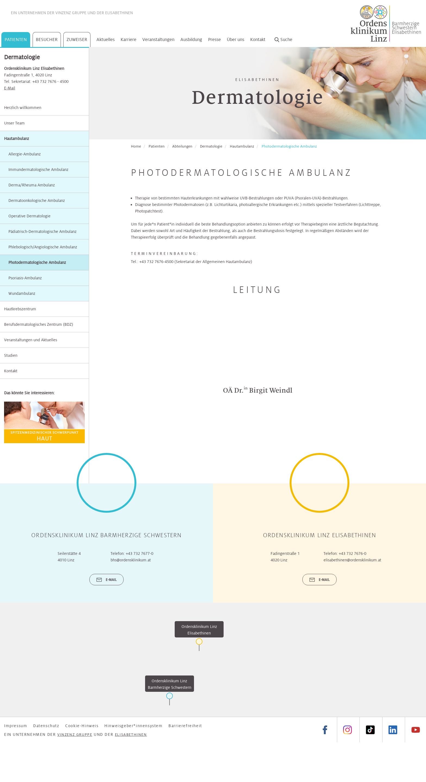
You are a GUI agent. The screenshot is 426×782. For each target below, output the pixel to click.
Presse (214, 39)
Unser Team (14, 123)
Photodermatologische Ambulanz (289, 146)
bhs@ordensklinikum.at (131, 560)
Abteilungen (182, 146)
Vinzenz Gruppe (70, 12)
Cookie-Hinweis (81, 725)
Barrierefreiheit (185, 725)
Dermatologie (211, 146)
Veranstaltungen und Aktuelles (30, 339)
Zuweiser (77, 39)
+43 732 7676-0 (352, 553)
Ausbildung (191, 39)
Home (136, 146)
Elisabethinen (119, 12)
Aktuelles (105, 39)
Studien (10, 355)
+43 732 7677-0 (139, 553)
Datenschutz (46, 725)
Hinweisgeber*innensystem (133, 725)
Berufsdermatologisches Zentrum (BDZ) (38, 324)
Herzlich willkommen (22, 107)
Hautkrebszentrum (20, 308)
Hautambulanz (16, 138)
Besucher (47, 39)
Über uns (235, 39)
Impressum (15, 725)
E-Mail (9, 88)
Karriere (128, 39)
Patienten (16, 39)
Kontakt (257, 39)
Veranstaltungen (158, 39)
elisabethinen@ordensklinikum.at (352, 560)
